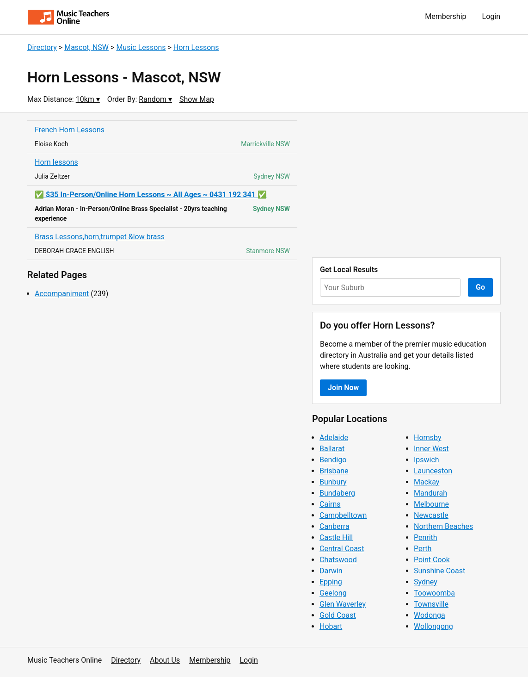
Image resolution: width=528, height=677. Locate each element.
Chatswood (338, 559)
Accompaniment (62, 293)
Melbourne (431, 504)
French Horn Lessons (69, 129)
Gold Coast (337, 615)
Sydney (425, 582)
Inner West (431, 448)
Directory (42, 47)
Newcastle (431, 515)
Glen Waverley (342, 604)
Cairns (330, 504)
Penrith (425, 537)
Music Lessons (141, 47)
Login (491, 16)
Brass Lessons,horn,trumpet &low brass (100, 236)
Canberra (334, 526)
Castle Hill (336, 537)
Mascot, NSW (86, 47)
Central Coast (341, 548)
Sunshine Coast (439, 570)
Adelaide (333, 437)
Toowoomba (434, 593)
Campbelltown (343, 515)
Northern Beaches (443, 526)
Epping (330, 582)
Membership (445, 16)
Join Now (343, 387)
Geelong (333, 593)
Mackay (426, 482)
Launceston (433, 470)
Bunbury (333, 482)
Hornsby (428, 437)
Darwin (331, 570)
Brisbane (334, 470)
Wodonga (429, 615)
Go (480, 287)
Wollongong (433, 626)
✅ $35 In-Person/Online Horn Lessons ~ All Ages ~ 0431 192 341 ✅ (151, 194)
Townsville (431, 604)
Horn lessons (56, 162)
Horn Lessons (196, 47)
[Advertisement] (406, 185)
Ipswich (426, 459)
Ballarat (331, 448)
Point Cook (432, 559)
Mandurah (430, 493)
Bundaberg (337, 493)
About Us (165, 660)
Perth (422, 548)
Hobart (330, 626)
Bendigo (332, 459)
